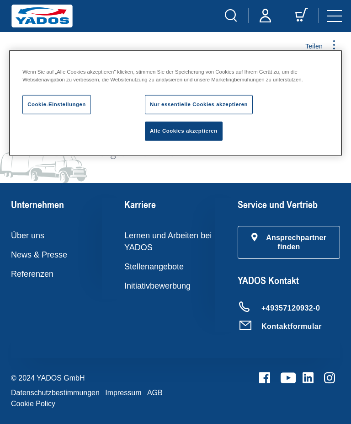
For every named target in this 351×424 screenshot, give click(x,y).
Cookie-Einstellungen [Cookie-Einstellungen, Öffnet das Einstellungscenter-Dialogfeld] (56, 104)
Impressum (123, 393)
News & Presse (39, 254)
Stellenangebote (154, 266)
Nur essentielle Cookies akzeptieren (199, 104)
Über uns (27, 235)
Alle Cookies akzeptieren (184, 131)
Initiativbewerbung (157, 285)
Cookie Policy (33, 404)
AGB (155, 393)
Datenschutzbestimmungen (55, 393)
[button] (289, 242)
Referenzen (32, 274)
